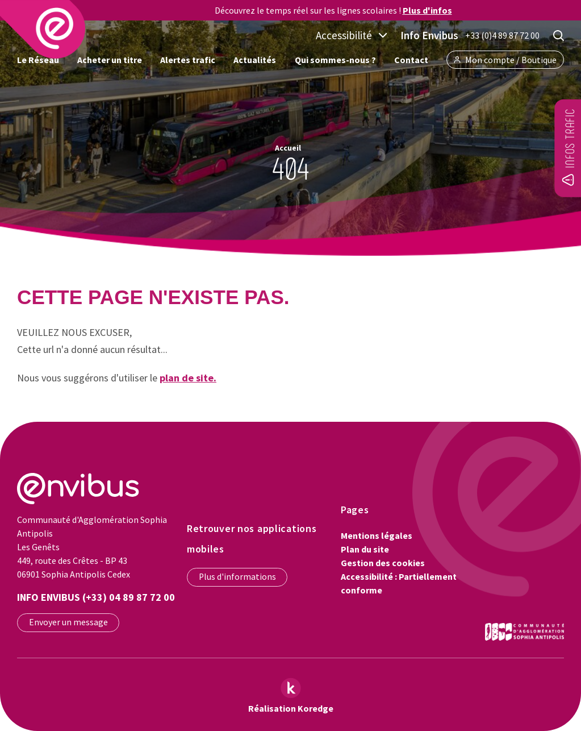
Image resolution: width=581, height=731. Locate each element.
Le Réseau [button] (38, 59)
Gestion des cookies (383, 562)
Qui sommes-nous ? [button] (335, 59)
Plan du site (365, 549)
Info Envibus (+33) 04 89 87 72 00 (96, 597)
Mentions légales (376, 535)
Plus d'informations (237, 576)
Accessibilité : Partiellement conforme (399, 583)
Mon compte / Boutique (505, 59)
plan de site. (188, 377)
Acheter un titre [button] (109, 59)
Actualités (254, 59)
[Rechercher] (558, 35)
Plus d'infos (427, 10)
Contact (411, 59)
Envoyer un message (68, 622)
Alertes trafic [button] (187, 59)
